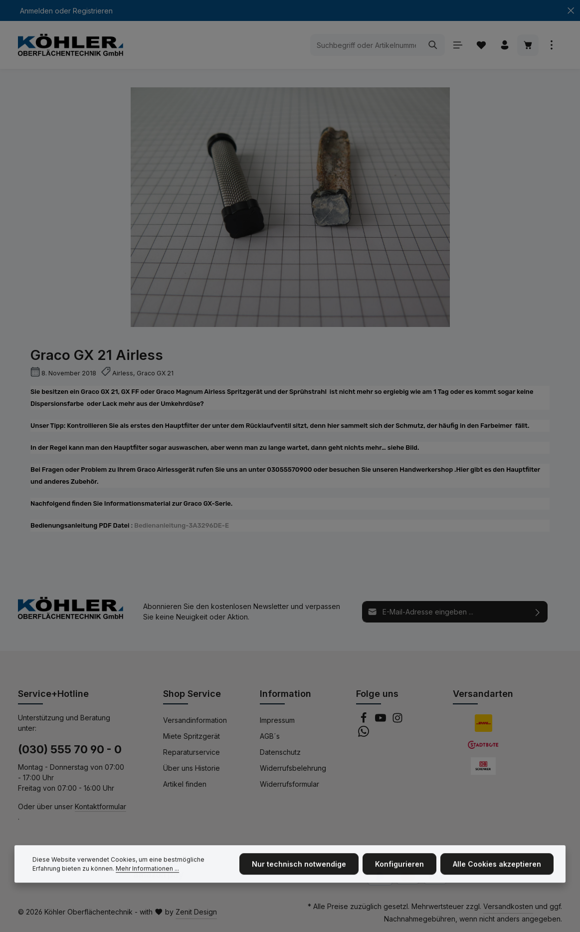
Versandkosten (508, 906)
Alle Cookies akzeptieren (497, 871)
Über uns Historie (191, 768)
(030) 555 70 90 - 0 (70, 749)
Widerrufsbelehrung (293, 768)
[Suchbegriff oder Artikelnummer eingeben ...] (366, 45)
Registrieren (93, 10)
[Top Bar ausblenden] (571, 10)
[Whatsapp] (363, 734)
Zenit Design (196, 912)
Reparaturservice (191, 752)
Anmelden (36, 10)
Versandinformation (195, 720)
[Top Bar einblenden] (551, 45)
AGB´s (270, 736)
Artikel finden (184, 784)
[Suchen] (433, 45)
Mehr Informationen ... (147, 875)
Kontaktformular (100, 806)
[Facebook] (364, 720)
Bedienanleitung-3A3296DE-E (181, 525)
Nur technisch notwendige (299, 871)
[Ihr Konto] (504, 45)
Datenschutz (280, 752)
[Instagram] (397, 720)
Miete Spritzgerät (191, 736)
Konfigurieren (399, 871)
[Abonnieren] (538, 611)
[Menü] (457, 45)
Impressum (277, 720)
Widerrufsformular (289, 784)
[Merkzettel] (481, 45)
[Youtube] (381, 720)
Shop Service (192, 693)
